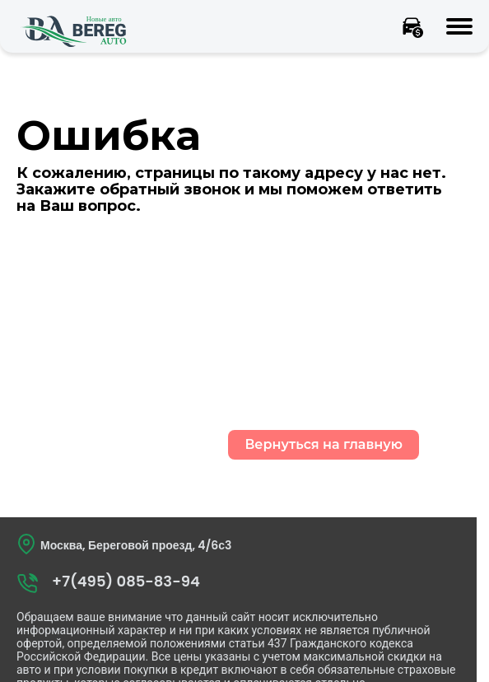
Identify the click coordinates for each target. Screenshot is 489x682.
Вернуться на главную (323, 444)
